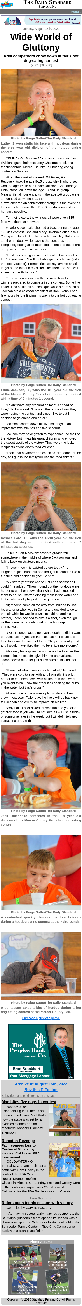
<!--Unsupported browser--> (41, 1267)
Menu (76, 11)
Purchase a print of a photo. (41, 1018)
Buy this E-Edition (41, 1090)
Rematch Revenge (18, 1141)
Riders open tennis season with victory (37, 1203)
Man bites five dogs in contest (29, 1102)
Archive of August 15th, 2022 (41, 1084)
